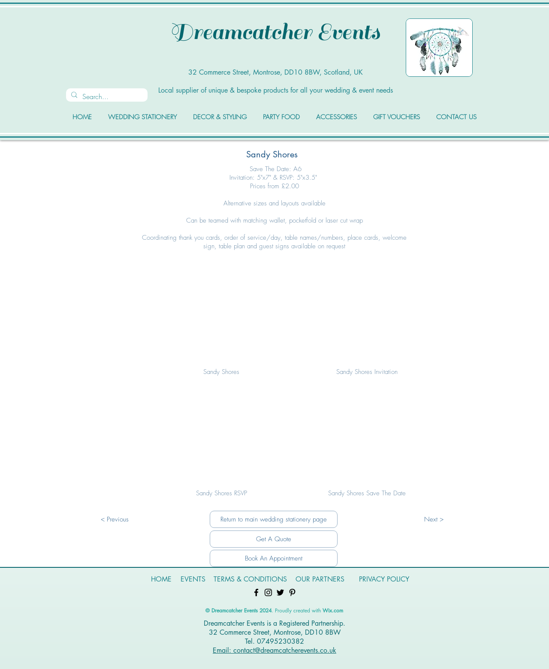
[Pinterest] (292, 592)
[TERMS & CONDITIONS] (250, 579)
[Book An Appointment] (274, 558)
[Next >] (433, 519)
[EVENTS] (193, 579)
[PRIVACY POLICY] (384, 579)
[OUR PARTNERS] (320, 579)
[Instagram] (268, 592)
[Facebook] (256, 592)
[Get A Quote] (274, 539)
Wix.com (333, 610)
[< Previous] (114, 519)
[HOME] (161, 579)
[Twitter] (280, 592)
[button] (221, 324)
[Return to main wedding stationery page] (274, 519)
